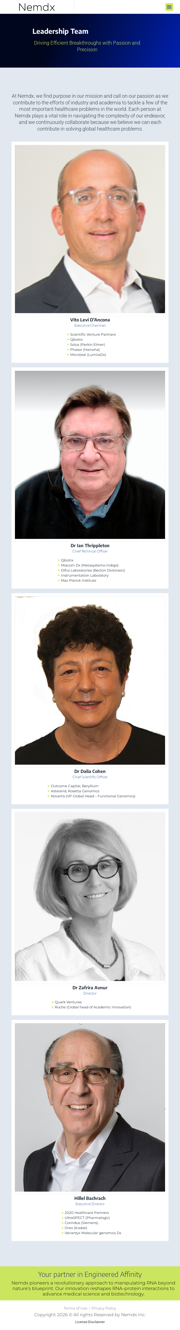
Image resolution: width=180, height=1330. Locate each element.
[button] (169, 7)
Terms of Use (75, 1308)
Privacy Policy (103, 1308)
